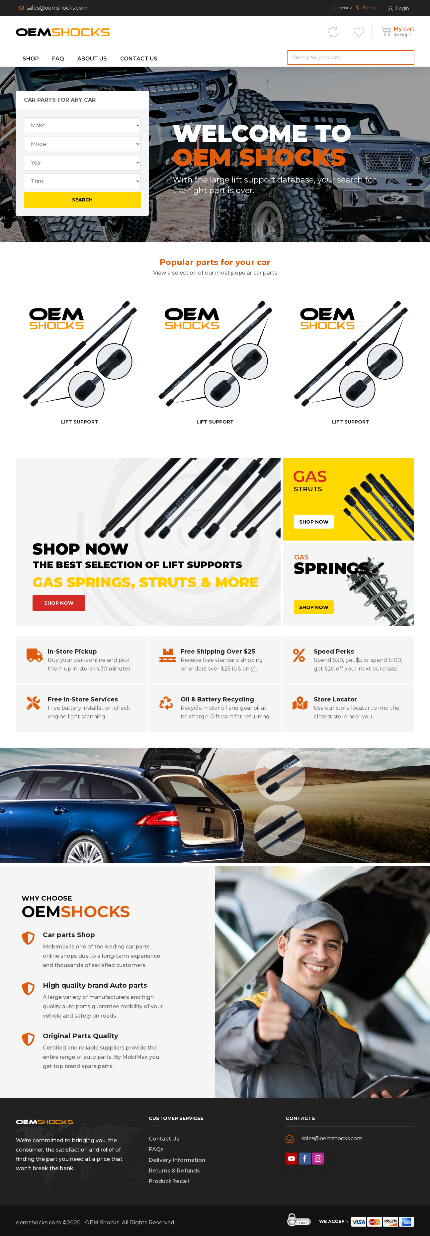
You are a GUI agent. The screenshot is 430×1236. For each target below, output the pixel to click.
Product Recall (169, 1181)
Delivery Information (177, 1160)
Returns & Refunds (174, 1171)
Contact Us (164, 1139)
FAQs (156, 1149)
